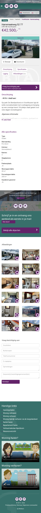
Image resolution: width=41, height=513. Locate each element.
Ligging (5, 74)
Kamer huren (8, 422)
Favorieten (20, 1)
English (35, 13)
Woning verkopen (9, 413)
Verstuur (5, 382)
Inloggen (28, 1)
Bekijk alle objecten (20, 230)
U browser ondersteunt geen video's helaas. (20, 451)
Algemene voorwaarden (30, 505)
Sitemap (19, 505)
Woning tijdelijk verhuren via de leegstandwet (20, 419)
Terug (5, 20)
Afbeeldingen (19, 74)
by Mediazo (20, 509)
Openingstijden (9, 410)
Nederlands (25, 13)
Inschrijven (35, 1)
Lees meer (6, 120)
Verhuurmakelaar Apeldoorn (13, 428)
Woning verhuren (9, 416)
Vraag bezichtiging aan (20, 87)
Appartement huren (10, 425)
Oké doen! (6, 222)
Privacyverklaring (10, 505)
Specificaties (21, 69)
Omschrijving (7, 69)
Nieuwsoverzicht (9, 431)
